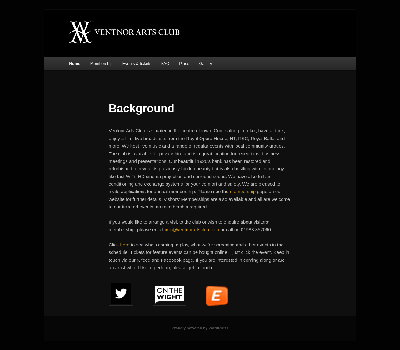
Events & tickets (136, 63)
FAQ (165, 63)
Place (184, 63)
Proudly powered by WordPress (200, 328)
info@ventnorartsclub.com (192, 229)
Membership (101, 63)
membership (243, 191)
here (125, 244)
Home (74, 63)
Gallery (205, 63)
